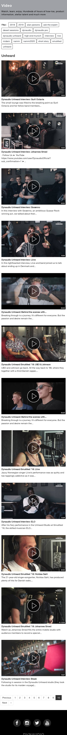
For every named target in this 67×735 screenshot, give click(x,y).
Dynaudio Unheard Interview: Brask (19, 678)
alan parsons (33, 24)
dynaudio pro (41, 30)
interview (49, 35)
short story (43, 41)
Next (4, 702)
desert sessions (11, 30)
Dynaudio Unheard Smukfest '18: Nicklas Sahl (24, 574)
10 (58, 697)
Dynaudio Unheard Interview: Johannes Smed (24, 151)
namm (16, 41)
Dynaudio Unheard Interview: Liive (18, 259)
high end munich (32, 35)
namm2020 (29, 41)
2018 (12, 24)
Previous (6, 697)
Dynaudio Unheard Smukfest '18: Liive (20, 469)
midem (6, 41)
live (59, 35)
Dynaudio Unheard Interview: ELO (18, 521)
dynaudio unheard (12, 35)
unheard (7, 46)
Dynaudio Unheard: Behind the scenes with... (23, 312)
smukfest (57, 41)
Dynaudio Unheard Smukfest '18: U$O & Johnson (26, 364)
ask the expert (50, 24)
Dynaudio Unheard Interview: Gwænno (20, 207)
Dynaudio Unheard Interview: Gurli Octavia (22, 99)
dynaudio (26, 30)
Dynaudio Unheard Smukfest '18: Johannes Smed (26, 626)
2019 (20, 24)
